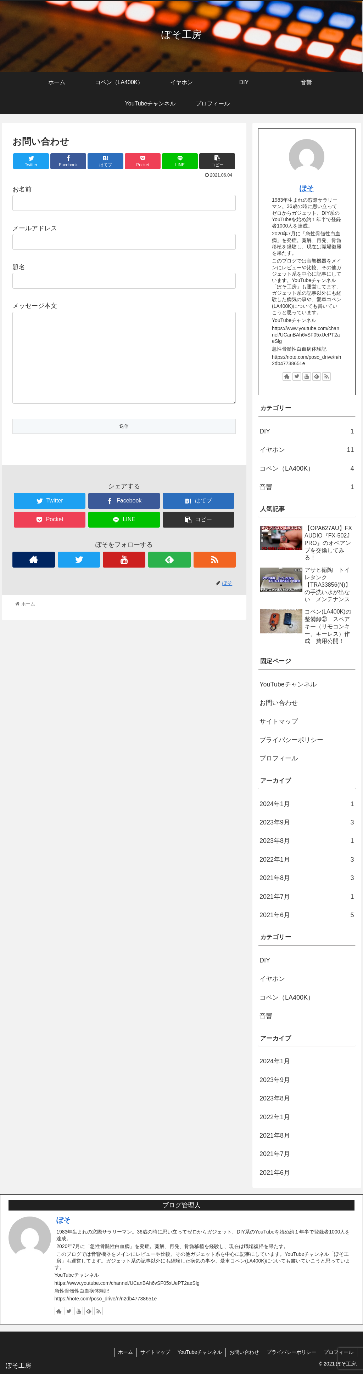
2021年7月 (306, 896)
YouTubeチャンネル (288, 684)
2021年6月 (306, 915)
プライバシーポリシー (291, 739)
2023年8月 (306, 840)
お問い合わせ (278, 702)
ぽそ (307, 188)
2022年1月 (306, 859)
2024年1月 (306, 804)
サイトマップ (278, 721)
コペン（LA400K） (306, 468)
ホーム (125, 1352)
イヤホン (306, 449)
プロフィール (278, 758)
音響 (306, 487)
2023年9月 (306, 822)
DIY (306, 431)
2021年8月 (306, 878)
